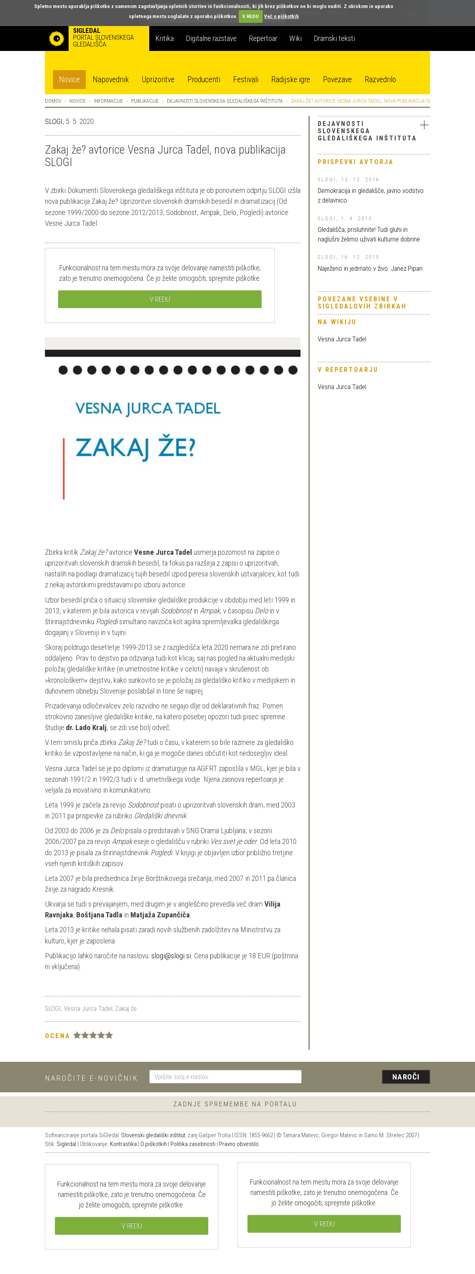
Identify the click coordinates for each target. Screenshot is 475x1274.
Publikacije (145, 101)
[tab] (374, 132)
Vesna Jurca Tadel (342, 339)
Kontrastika (123, 1144)
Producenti (203, 79)
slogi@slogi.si (171, 955)
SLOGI (54, 121)
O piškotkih (153, 1144)
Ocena (58, 1036)
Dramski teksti (334, 38)
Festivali (245, 79)
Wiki (295, 38)
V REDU (250, 16)
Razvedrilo (380, 79)
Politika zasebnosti (193, 1144)
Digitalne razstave (211, 38)
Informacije (108, 101)
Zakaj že (126, 1008)
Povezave (337, 79)
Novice (69, 79)
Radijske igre (290, 79)
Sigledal (66, 1144)
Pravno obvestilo (239, 1144)
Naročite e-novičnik (91, 1078)
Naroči (406, 1076)
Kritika (164, 38)
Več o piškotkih (281, 16)
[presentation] (371, 1077)
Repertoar (263, 38)
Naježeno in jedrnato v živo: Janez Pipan (370, 268)
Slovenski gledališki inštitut (153, 1135)
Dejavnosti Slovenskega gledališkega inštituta (225, 101)
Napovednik (111, 79)
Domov (53, 101)
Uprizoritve (158, 79)
